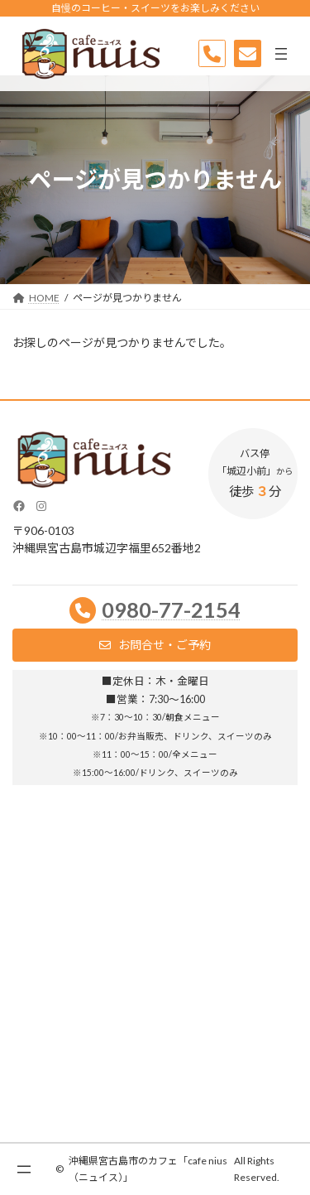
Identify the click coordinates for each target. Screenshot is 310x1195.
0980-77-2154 (171, 609)
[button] (155, 645)
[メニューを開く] (281, 53)
